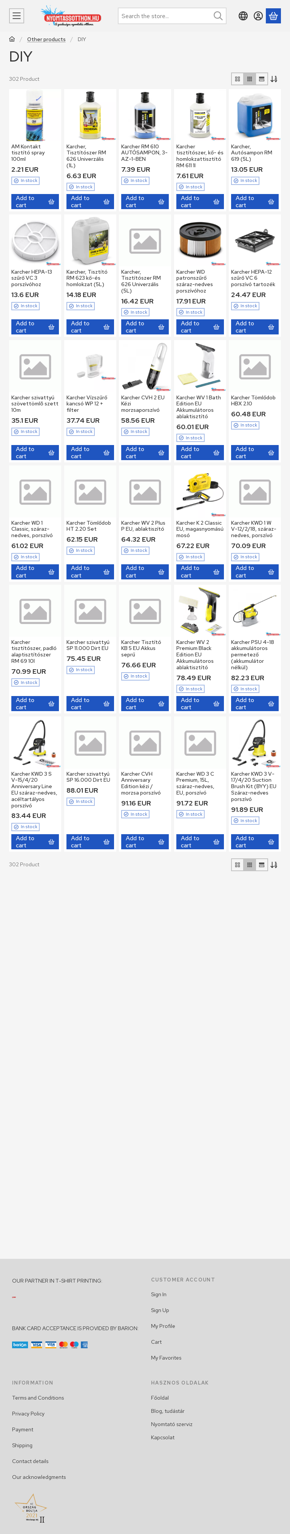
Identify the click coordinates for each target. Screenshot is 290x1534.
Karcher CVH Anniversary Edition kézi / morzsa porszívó (141, 783)
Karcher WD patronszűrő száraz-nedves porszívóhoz (194, 281)
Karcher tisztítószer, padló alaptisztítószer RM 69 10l (34, 651)
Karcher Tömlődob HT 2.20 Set (88, 526)
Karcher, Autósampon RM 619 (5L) (251, 153)
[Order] (274, 78)
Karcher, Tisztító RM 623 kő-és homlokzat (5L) (87, 278)
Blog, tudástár (168, 1411)
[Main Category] (12, 39)
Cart (156, 1341)
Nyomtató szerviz (172, 1424)
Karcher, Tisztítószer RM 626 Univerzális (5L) (141, 281)
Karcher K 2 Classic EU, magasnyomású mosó (200, 529)
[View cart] (273, 15)
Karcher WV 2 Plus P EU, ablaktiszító (143, 526)
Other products (46, 39)
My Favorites (166, 1357)
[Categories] (16, 15)
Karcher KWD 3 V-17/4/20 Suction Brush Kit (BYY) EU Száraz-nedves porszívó (253, 786)
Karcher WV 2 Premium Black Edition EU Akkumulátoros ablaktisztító (195, 654)
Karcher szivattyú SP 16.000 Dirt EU (88, 777)
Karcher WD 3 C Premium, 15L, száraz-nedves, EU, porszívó (195, 783)
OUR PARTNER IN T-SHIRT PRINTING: (57, 1280)
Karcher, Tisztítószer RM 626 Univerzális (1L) (86, 156)
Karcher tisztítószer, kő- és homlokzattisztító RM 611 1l (200, 156)
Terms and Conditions (38, 1397)
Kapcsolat (162, 1437)
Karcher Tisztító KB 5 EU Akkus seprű (141, 648)
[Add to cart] (35, 201)
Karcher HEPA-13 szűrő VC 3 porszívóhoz (31, 278)
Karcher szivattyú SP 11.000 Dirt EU (88, 644)
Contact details (30, 1461)
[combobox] (172, 16)
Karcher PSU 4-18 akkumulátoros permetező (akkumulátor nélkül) (252, 654)
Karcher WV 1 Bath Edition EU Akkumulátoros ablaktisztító (198, 406)
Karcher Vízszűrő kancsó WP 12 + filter (86, 403)
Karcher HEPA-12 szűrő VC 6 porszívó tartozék (253, 278)
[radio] (237, 78)
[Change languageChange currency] (243, 15)
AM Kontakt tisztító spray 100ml (28, 153)
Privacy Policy (28, 1413)
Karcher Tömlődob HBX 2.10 (253, 400)
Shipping (22, 1445)
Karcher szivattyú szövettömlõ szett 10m (35, 403)
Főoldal (160, 1397)
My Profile (163, 1326)
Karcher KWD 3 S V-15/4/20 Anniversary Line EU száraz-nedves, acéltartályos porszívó (34, 789)
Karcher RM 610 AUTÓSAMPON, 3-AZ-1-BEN (144, 153)
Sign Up (160, 1310)
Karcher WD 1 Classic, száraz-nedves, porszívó (32, 529)
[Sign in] (258, 15)
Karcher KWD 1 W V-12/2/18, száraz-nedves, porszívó (253, 529)
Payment (22, 1429)
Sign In (159, 1294)
